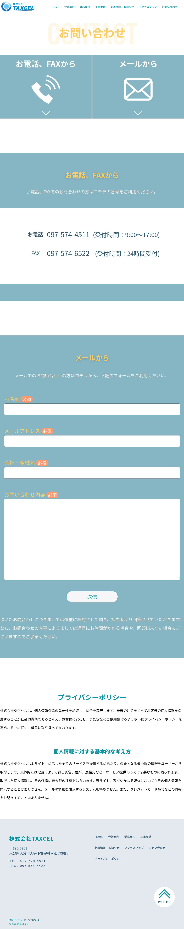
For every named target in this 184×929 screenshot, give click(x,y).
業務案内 (85, 7)
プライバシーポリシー (108, 859)
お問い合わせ (169, 7)
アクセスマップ (148, 7)
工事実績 (100, 7)
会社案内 (69, 7)
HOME (55, 7)
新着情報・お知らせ (122, 7)
